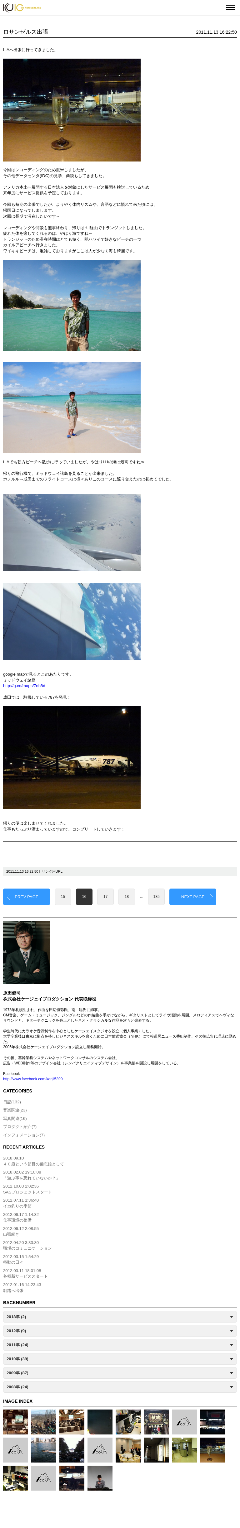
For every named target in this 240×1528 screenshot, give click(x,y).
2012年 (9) (16, 1330)
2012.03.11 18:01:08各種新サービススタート (25, 1273)
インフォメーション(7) (24, 1135)
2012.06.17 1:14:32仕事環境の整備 (21, 1217)
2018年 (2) (16, 1316)
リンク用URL (52, 871)
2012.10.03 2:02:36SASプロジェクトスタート (27, 1189)
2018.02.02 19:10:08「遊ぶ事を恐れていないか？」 (31, 1175)
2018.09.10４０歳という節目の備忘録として (33, 1161)
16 (84, 896)
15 (63, 896)
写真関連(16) (15, 1118)
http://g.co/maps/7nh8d (24, 685)
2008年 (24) (17, 1387)
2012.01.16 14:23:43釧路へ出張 (22, 1287)
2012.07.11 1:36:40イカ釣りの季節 (21, 1203)
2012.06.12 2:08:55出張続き (21, 1231)
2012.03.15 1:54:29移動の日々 (21, 1259)
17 (105, 896)
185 (156, 896)
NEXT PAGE (193, 896)
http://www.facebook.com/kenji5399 (33, 1079)
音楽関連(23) (15, 1110)
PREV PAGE (26, 896)
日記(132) (12, 1102)
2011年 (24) (17, 1344)
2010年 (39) (17, 1359)
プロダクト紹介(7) (20, 1126)
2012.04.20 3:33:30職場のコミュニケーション (27, 1245)
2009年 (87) (17, 1373)
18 (127, 896)
